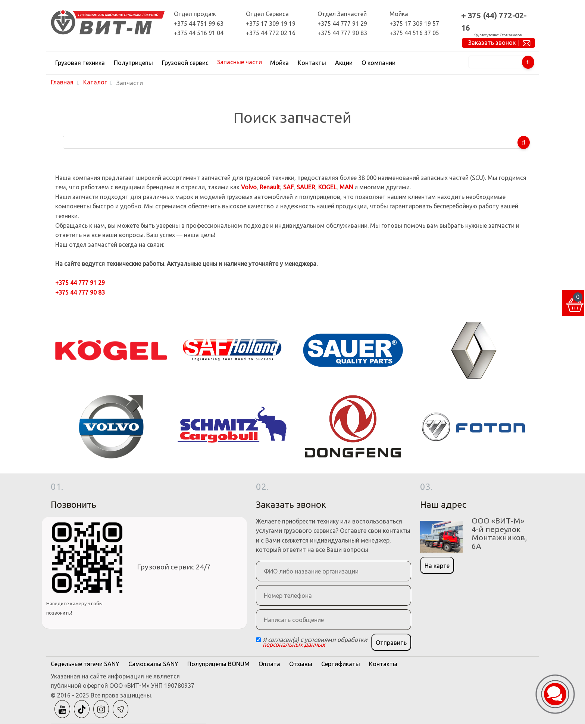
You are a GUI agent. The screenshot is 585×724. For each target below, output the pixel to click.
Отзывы (300, 664)
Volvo (249, 187)
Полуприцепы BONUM (218, 664)
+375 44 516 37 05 (414, 32)
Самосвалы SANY (153, 664)
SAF (288, 187)
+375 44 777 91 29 (342, 23)
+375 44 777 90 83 (342, 32)
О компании (378, 62)
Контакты (312, 62)
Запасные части (239, 62)
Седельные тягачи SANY (85, 664)
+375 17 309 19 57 (414, 23)
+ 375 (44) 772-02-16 (493, 21)
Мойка (279, 62)
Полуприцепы (133, 62)
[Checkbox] (258, 639)
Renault (270, 187)
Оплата (269, 664)
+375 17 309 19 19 (270, 23)
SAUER (306, 187)
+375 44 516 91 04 (198, 32)
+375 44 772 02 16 (270, 32)
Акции (344, 62)
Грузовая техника (80, 62)
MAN (346, 187)
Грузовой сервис (185, 62)
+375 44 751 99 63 (198, 23)
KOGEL (327, 187)
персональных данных (294, 644)
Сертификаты (340, 664)
